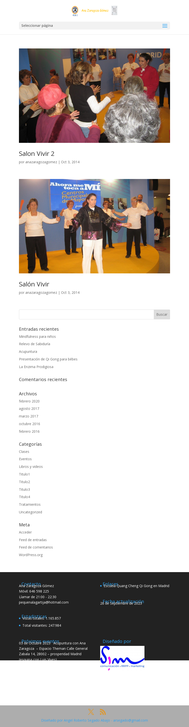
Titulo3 (24, 489)
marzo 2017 (28, 416)
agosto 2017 (29, 408)
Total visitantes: (35, 625)
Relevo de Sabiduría (34, 343)
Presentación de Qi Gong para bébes (48, 359)
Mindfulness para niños (37, 336)
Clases (24, 451)
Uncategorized (30, 512)
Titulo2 (24, 481)
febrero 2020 (29, 401)
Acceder (25, 532)
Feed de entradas (33, 539)
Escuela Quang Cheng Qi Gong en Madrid (136, 585)
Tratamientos (30, 504)
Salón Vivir (34, 284)
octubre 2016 (29, 423)
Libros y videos (31, 466)
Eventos (25, 459)
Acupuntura (28, 351)
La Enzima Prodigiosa (36, 366)
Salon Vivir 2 (37, 153)
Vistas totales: (34, 618)
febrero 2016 (29, 431)
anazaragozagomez (41, 162)
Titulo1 (24, 474)
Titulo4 (24, 496)
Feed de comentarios (36, 547)
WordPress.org (31, 554)
